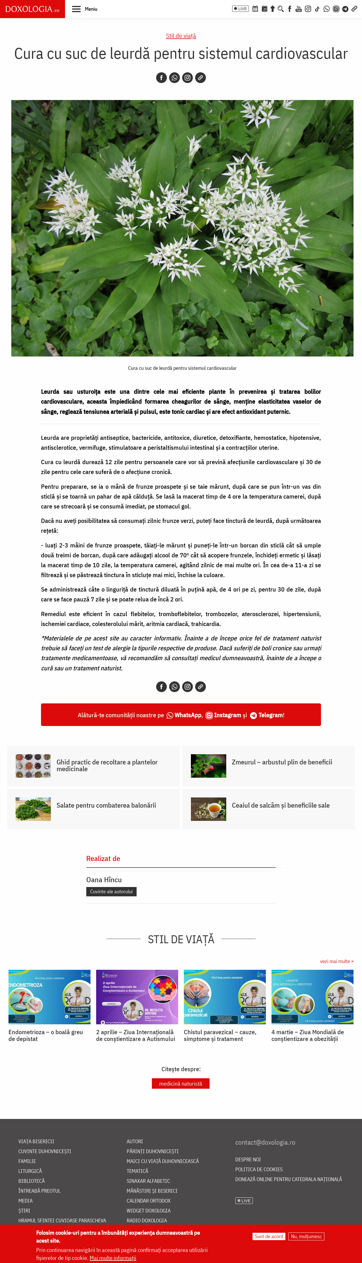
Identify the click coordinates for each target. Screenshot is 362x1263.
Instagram (227, 715)
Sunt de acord (269, 1236)
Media (25, 1201)
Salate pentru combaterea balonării (106, 805)
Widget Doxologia (149, 1211)
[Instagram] (308, 8)
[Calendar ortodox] (255, 8)
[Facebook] (289, 8)
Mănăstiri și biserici (152, 1191)
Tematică (137, 1171)
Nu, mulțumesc (306, 1236)
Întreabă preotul (39, 1191)
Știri (24, 1211)
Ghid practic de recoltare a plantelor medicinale (107, 765)
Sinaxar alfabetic (148, 1181)
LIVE (242, 8)
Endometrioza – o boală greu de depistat (45, 1035)
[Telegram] (346, 8)
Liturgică (30, 1171)
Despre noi (248, 1160)
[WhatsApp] (327, 8)
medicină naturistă (180, 1083)
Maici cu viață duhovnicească (163, 1161)
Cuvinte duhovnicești (44, 1152)
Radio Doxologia (147, 1221)
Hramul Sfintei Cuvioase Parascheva (62, 1221)
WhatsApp (187, 715)
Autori (135, 1142)
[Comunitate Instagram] (336, 8)
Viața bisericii (36, 1142)
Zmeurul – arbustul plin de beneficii (282, 761)
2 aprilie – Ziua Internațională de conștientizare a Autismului (135, 1035)
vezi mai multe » (337, 961)
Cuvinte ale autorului (111, 891)
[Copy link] (200, 77)
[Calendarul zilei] (264, 8)
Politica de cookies (259, 1170)
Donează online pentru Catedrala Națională (288, 1179)
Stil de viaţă (181, 35)
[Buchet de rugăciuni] (272, 8)
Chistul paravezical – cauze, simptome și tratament (220, 1035)
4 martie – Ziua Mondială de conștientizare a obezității (308, 1035)
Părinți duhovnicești (153, 1152)
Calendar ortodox (149, 1201)
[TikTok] (317, 8)
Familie (27, 1161)
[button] (84, 8)
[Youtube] (299, 8)
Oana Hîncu (104, 879)
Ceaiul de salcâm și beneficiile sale (281, 805)
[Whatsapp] (174, 77)
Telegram (270, 715)
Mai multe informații (113, 1258)
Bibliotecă (31, 1181)
